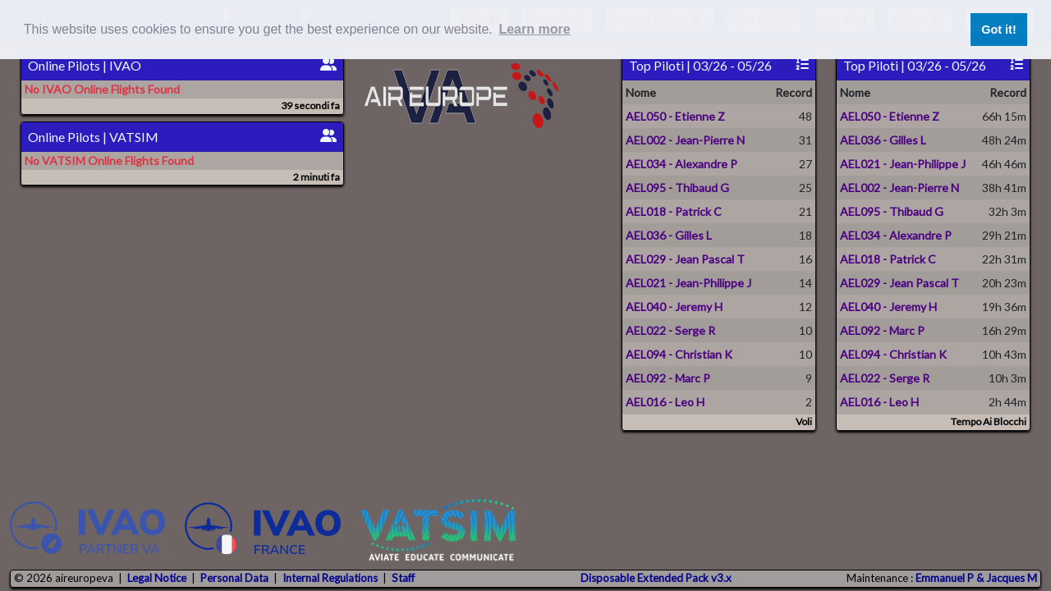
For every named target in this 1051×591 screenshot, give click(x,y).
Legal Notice (156, 577)
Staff (403, 577)
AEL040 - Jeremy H (674, 307)
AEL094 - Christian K (679, 354)
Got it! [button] (998, 29)
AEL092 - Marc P (668, 378)
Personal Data (234, 577)
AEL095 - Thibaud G (677, 188)
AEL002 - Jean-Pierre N (685, 140)
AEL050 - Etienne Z (675, 116)
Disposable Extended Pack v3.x (656, 577)
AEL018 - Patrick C (674, 211)
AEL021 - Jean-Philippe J (688, 283)
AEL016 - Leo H (665, 402)
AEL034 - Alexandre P (681, 164)
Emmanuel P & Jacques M (976, 577)
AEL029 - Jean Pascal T (685, 259)
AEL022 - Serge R (670, 330)
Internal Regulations (330, 577)
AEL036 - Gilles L (669, 235)
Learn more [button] (534, 29)
